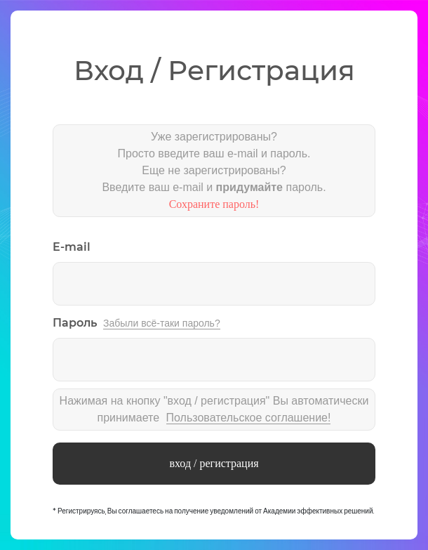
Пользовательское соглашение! (248, 418)
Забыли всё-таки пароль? (161, 323)
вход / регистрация (213, 463)
